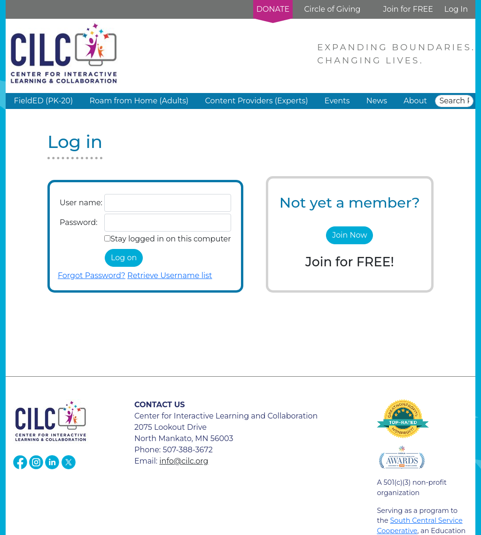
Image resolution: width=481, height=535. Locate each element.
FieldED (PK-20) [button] (43, 100)
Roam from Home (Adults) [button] (138, 100)
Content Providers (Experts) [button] (256, 100)
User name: (81, 202)
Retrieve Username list (169, 275)
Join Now (349, 235)
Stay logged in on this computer (170, 238)
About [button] (415, 100)
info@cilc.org (183, 461)
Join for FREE (408, 9)
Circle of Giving (332, 9)
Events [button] (337, 100)
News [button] (376, 100)
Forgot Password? (91, 275)
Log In (456, 9)
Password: (78, 222)
